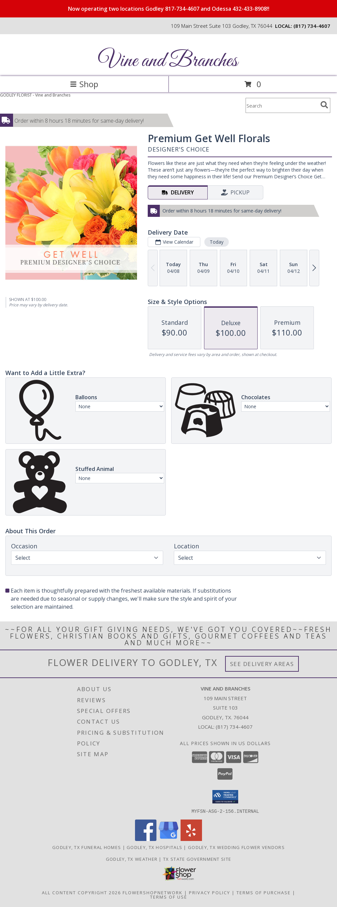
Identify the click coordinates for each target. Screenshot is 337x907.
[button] (225, 796)
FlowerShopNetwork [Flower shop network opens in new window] (153, 892)
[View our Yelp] (191, 839)
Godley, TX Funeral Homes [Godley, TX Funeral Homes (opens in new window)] (86, 847)
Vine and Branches (168, 61)
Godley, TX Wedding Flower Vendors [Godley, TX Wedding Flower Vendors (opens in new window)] (236, 847)
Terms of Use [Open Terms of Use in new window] (168, 897)
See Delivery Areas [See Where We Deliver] (262, 664)
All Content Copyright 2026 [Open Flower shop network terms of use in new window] (81, 892)
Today (216, 242)
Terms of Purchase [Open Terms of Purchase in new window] (264, 892)
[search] (324, 105)
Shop (84, 83)
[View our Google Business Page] (168, 839)
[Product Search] (282, 105)
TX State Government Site (197, 859)
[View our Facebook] (145, 839)
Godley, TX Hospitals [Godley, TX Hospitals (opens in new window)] (154, 847)
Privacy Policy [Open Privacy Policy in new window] (209, 892)
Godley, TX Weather (131, 859)
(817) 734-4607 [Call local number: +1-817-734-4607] (311, 25)
